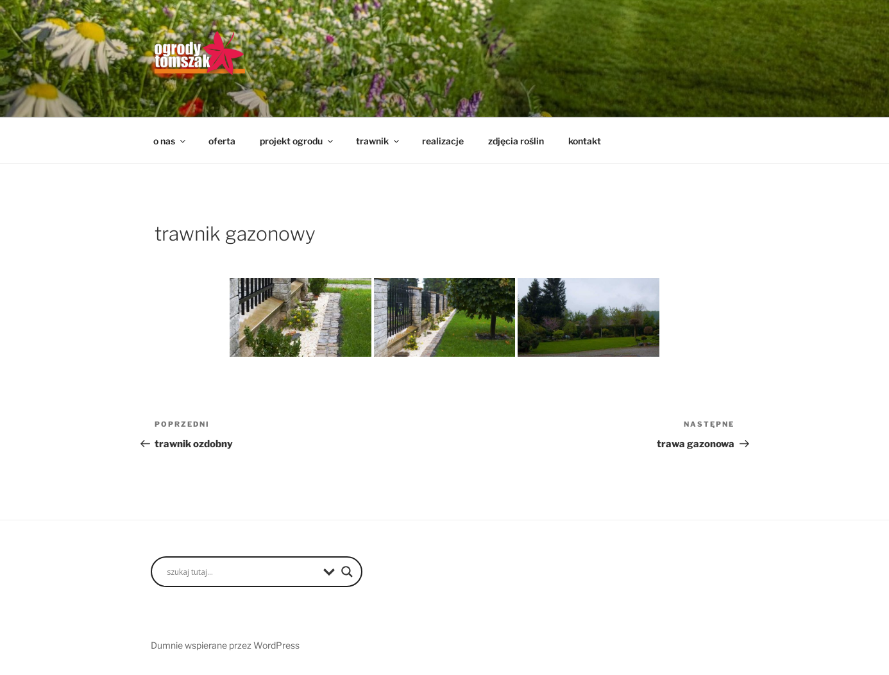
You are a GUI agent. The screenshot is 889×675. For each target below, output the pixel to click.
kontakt (584, 140)
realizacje (443, 140)
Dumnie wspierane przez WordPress (225, 645)
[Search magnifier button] (347, 572)
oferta (221, 140)
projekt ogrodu (297, 140)
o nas (170, 140)
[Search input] (242, 572)
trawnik (378, 140)
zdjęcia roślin (516, 140)
